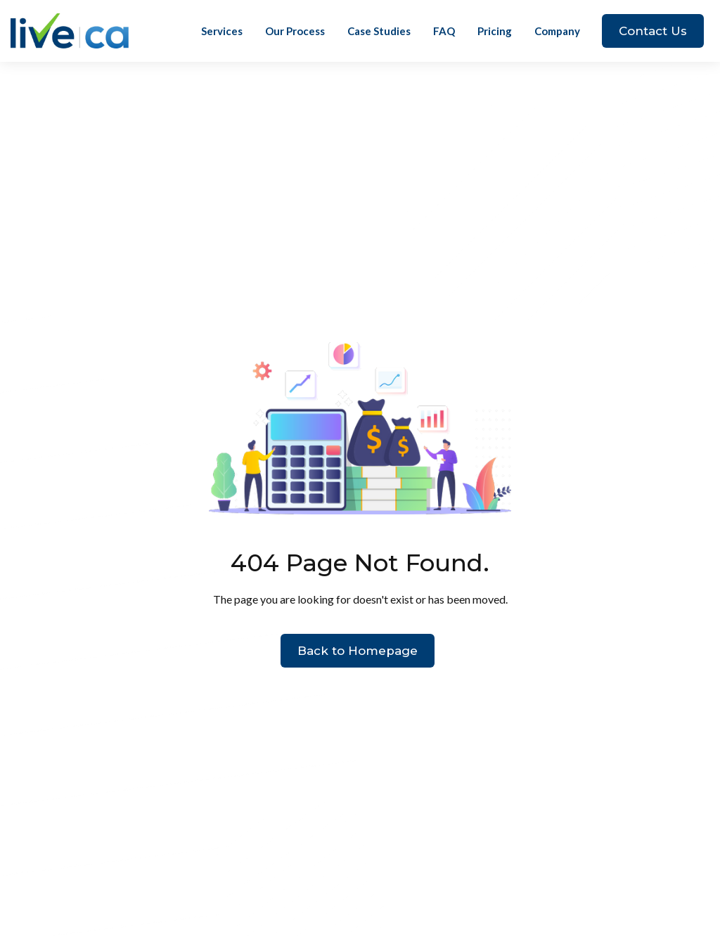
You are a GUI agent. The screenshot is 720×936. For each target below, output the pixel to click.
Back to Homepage (357, 651)
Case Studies (379, 31)
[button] (557, 31)
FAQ (444, 31)
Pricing (494, 31)
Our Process (295, 31)
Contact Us (653, 31)
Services (222, 31)
